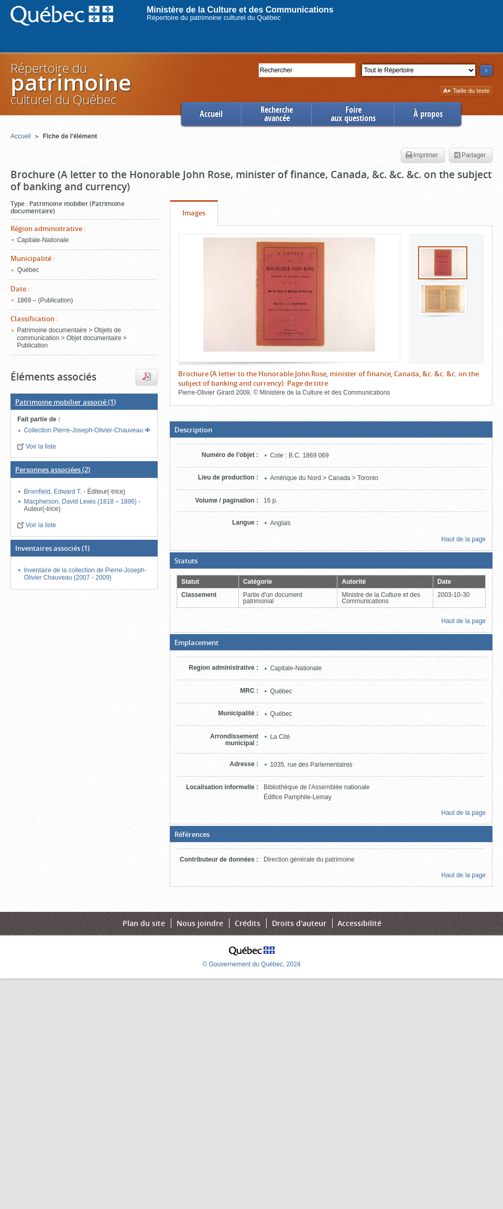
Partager (470, 155)
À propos (428, 114)
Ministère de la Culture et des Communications (240, 9)
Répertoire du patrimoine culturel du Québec (214, 17)
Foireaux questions (353, 114)
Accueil (211, 114)
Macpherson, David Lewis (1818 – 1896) (81, 501)
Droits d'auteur (299, 923)
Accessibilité (359, 923)
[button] (331, 429)
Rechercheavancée (276, 114)
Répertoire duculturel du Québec (70, 83)
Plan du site (144, 923)
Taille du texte (466, 91)
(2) (52, 469)
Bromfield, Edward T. (53, 491)
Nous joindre (200, 923)
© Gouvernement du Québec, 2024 (252, 964)
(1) (65, 402)
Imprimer (422, 155)
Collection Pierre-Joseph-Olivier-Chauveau (84, 430)
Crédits (247, 923)
